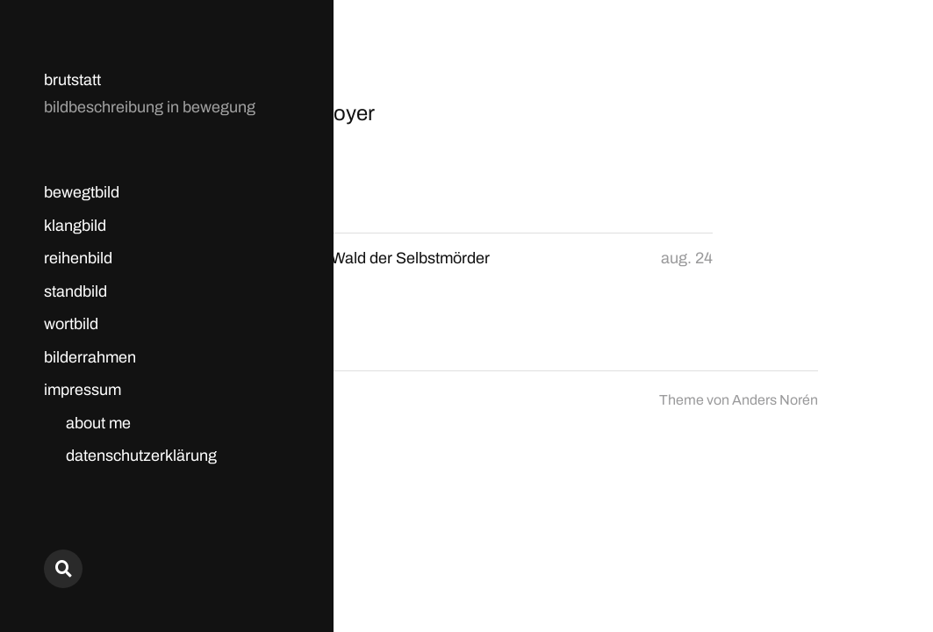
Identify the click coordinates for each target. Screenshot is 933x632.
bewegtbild (81, 192)
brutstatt (72, 80)
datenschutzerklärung (141, 455)
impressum (82, 390)
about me (98, 423)
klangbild (75, 225)
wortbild (71, 324)
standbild (75, 291)
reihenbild (78, 258)
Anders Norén (775, 399)
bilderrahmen (90, 357)
